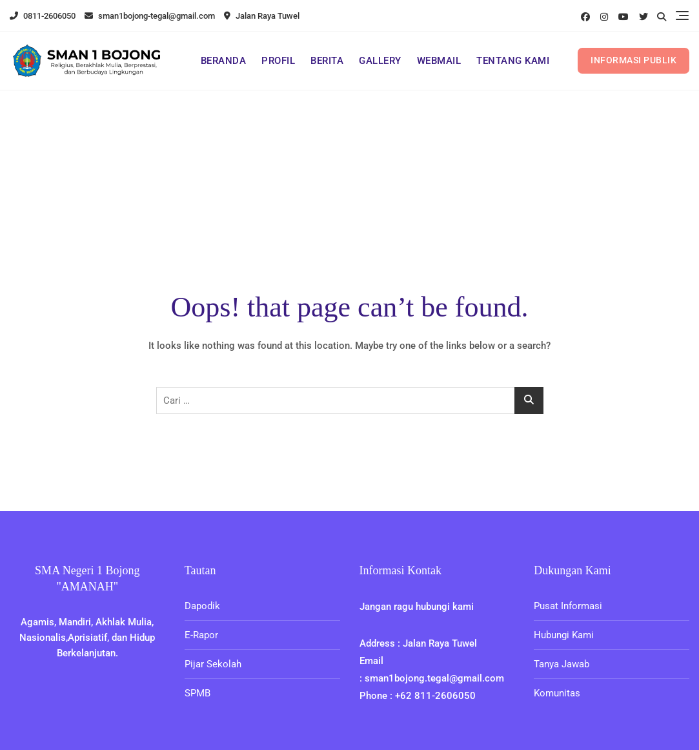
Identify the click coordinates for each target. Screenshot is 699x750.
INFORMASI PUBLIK (633, 60)
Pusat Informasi (568, 606)
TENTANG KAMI (512, 61)
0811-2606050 (43, 16)
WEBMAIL (439, 61)
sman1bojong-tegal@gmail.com (150, 16)
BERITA (326, 61)
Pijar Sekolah (213, 664)
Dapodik (202, 606)
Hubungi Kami (564, 635)
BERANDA (224, 61)
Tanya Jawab (561, 664)
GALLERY (380, 61)
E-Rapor (201, 635)
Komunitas (557, 693)
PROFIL (278, 61)
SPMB (197, 693)
